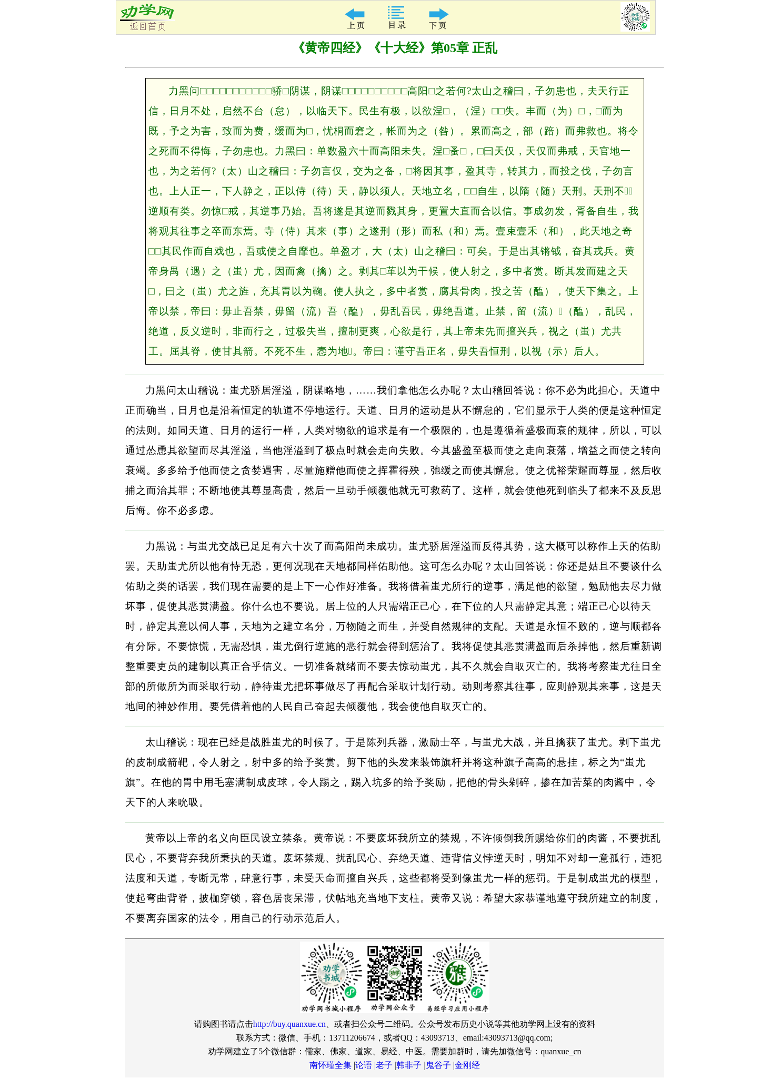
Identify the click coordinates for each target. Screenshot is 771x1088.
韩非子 (409, 1065)
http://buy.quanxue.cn (289, 1024)
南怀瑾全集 (330, 1065)
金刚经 (467, 1065)
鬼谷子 (438, 1065)
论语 (363, 1065)
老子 (384, 1065)
